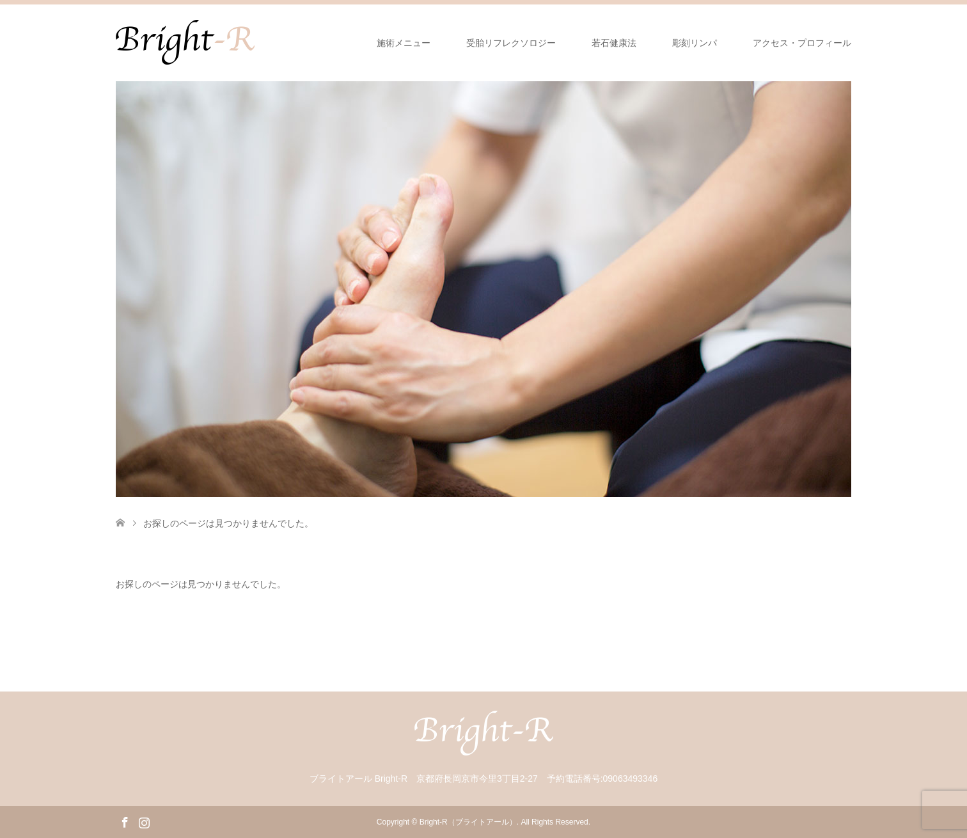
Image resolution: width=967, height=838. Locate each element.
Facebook (124, 821)
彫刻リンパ (694, 43)
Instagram (144, 821)
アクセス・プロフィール (802, 43)
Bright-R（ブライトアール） (468, 822)
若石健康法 (614, 43)
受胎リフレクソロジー (511, 43)
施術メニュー (403, 43)
